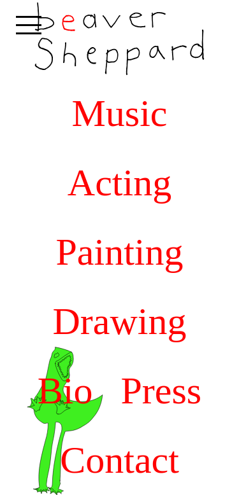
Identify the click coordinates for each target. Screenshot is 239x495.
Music (120, 113)
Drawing (120, 321)
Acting (119, 183)
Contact (119, 460)
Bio (65, 391)
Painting (119, 252)
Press (161, 391)
